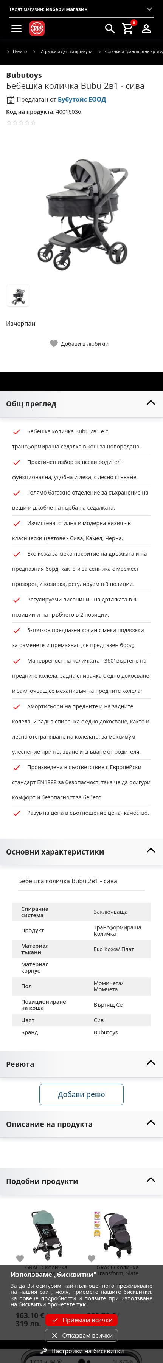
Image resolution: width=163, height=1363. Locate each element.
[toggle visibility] (81, 404)
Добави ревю (81, 1094)
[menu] (16, 28)
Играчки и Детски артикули (62, 51)
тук (81, 1304)
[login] (146, 28)
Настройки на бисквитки (81, 1350)
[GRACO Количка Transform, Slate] (118, 1232)
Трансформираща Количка (118, 930)
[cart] (128, 28)
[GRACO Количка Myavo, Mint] (46, 1232)
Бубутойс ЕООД (82, 99)
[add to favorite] (25, 1259)
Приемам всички (81, 1319)
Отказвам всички (81, 1335)
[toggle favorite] (79, 343)
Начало (16, 51)
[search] (110, 28)
